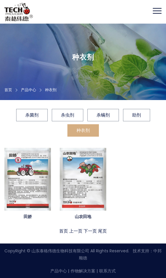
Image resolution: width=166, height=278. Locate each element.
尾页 (102, 231)
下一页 (90, 231)
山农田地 (83, 217)
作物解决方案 (83, 271)
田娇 (28, 217)
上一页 (75, 231)
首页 (8, 90)
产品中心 (58, 271)
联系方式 (107, 271)
